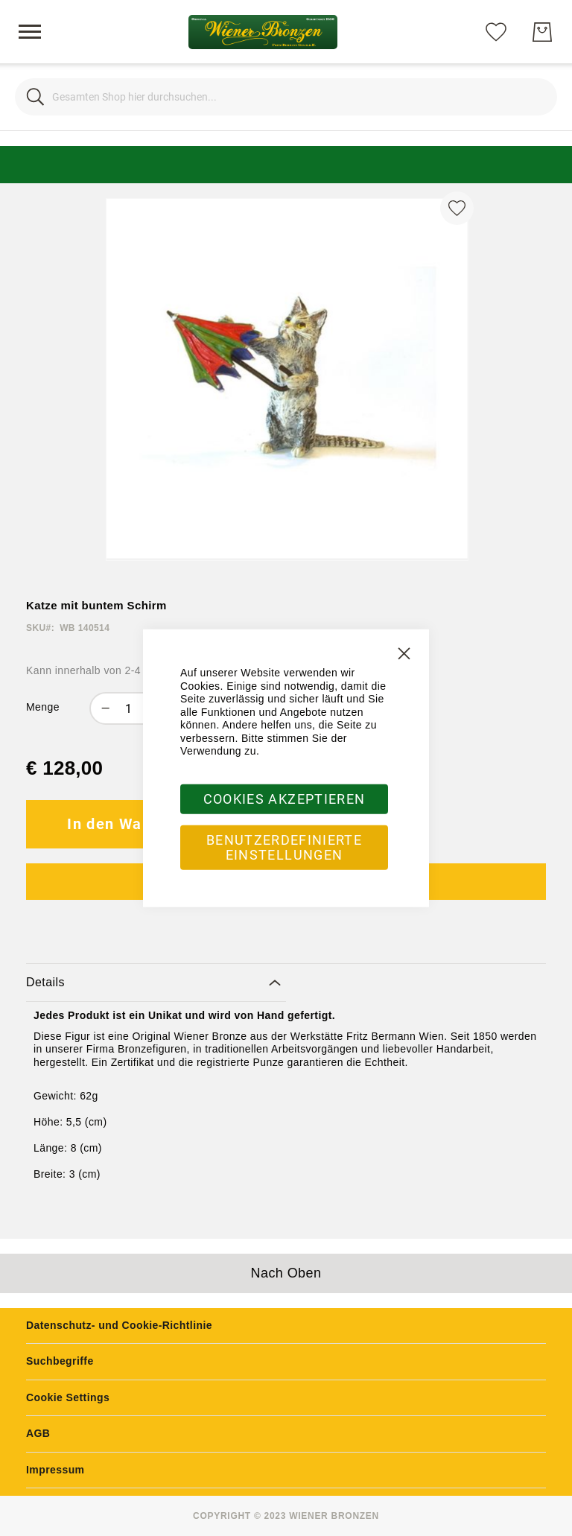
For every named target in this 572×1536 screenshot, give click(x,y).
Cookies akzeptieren (284, 798)
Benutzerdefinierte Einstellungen (284, 846)
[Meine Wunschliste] (496, 31)
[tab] (156, 983)
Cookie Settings (67, 1397)
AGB (38, 1433)
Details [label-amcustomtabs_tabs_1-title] (45, 982)
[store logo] (262, 32)
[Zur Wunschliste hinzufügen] (457, 208)
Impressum (55, 1470)
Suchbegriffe (60, 1361)
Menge (43, 707)
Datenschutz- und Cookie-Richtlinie (119, 1325)
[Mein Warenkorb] (542, 32)
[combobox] (286, 96)
